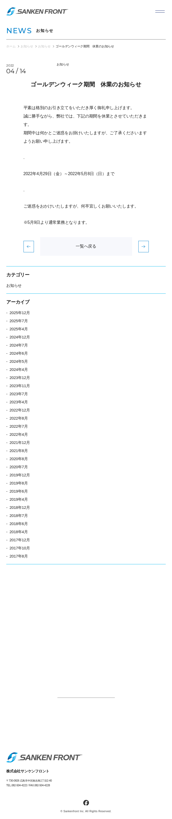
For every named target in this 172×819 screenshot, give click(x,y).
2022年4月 (18, 434)
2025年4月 (18, 329)
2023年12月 (19, 377)
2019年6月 (18, 491)
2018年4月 (18, 532)
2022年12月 (19, 410)
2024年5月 (18, 361)
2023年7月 (18, 394)
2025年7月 (18, 321)
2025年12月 (19, 312)
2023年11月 (19, 385)
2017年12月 (19, 540)
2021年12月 (19, 442)
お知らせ (63, 64)
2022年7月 (18, 426)
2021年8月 (18, 450)
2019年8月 (18, 483)
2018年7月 (18, 515)
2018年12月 (19, 507)
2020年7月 (18, 467)
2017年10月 (19, 548)
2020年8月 (18, 458)
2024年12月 (19, 337)
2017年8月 (18, 556)
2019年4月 (18, 499)
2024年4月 (18, 369)
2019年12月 (19, 475)
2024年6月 (18, 353)
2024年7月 (18, 345)
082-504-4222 (19, 785)
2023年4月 (18, 402)
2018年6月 (18, 523)
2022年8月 (18, 418)
